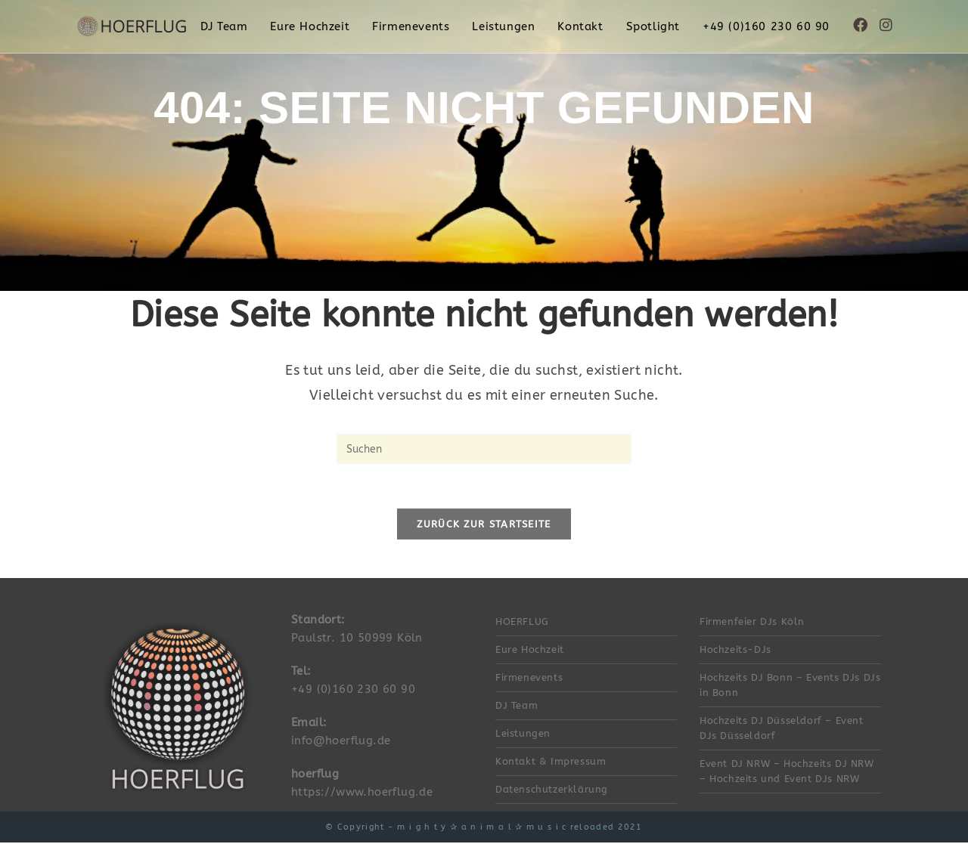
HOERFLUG (522, 623)
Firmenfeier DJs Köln (752, 623)
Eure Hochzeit (529, 651)
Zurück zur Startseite (484, 525)
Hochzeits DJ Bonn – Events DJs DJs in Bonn (790, 686)
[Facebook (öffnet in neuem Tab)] (860, 25)
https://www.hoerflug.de (362, 793)
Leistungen (523, 734)
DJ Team (516, 707)
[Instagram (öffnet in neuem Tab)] (885, 25)
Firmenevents (529, 679)
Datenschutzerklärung (551, 790)
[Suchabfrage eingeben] (484, 449)
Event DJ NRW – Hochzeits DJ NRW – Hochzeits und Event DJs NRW (787, 772)
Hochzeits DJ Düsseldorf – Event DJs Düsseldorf (782, 729)
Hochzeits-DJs (735, 651)
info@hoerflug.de (340, 742)
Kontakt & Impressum (550, 762)
